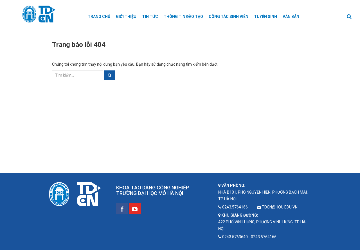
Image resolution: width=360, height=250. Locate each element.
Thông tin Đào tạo (183, 16)
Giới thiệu (126, 16)
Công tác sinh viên (228, 16)
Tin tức (150, 16)
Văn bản (291, 16)
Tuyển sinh (265, 16)
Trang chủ (99, 16)
